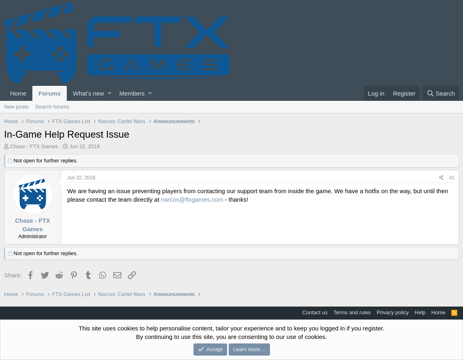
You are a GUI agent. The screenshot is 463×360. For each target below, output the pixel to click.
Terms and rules (352, 312)
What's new (88, 93)
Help (420, 312)
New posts (16, 107)
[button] (109, 93)
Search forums (52, 107)
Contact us (314, 312)
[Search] (441, 93)
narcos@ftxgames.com (192, 199)
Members (132, 93)
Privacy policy (393, 312)
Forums (49, 93)
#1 (452, 178)
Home (18, 93)
